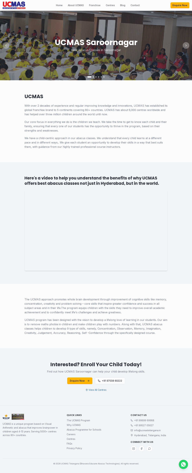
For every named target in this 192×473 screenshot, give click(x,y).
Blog (122, 5)
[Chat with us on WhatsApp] (183, 464)
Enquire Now (179, 5)
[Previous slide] (6, 45)
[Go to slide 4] (98, 77)
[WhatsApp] (149, 449)
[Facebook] (141, 449)
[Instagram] (134, 449)
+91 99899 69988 (142, 420)
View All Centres (96, 389)
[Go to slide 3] (96, 77)
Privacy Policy (74, 448)
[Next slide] (186, 45)
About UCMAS (76, 5)
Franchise (94, 5)
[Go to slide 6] (104, 77)
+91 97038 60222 (110, 380)
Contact (135, 5)
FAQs (69, 443)
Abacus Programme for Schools (84, 429)
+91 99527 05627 (142, 425)
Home (59, 5)
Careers (71, 434)
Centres (110, 5)
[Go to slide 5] (101, 77)
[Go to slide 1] (89, 77)
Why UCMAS (74, 425)
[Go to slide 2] (93, 77)
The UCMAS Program (78, 420)
